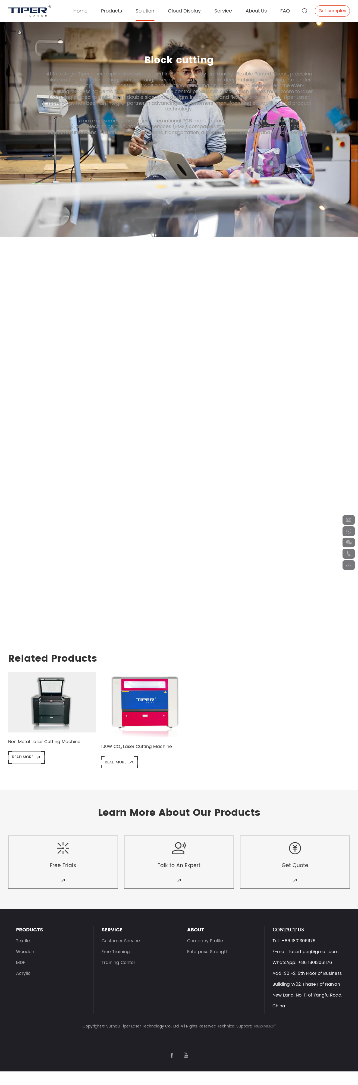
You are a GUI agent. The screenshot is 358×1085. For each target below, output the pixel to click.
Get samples (332, 10)
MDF (20, 973)
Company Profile (205, 951)
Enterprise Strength (207, 962)
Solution (145, 10)
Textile (23, 951)
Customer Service (121, 951)
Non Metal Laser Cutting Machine (47, 744)
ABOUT (195, 940)
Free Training (116, 962)
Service (223, 10)
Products (111, 10)
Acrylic (23, 984)
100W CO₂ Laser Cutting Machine (140, 749)
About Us (256, 10)
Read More (28, 760)
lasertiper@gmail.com (313, 962)
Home (80, 10)
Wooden (25, 962)
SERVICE (112, 940)
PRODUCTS (29, 940)
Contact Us (288, 940)
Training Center (118, 973)
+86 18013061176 (315, 973)
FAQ (285, 10)
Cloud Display (184, 10)
